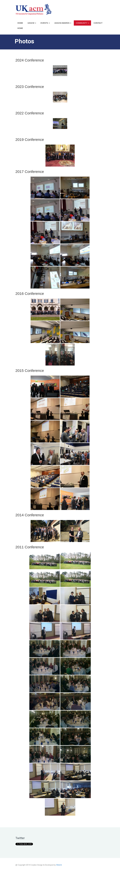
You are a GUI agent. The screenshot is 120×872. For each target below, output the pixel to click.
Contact (98, 23)
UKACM (32, 23)
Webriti (59, 865)
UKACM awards (62, 23)
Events (45, 23)
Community (82, 23)
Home (20, 23)
